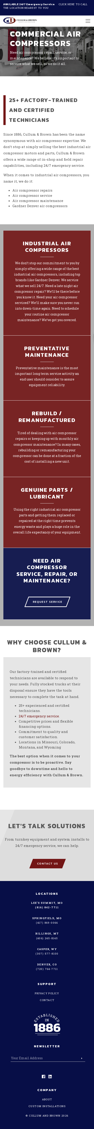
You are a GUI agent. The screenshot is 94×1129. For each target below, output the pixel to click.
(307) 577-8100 (47, 953)
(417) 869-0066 (47, 922)
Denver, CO (47, 964)
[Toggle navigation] (86, 21)
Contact (47, 1000)
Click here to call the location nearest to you (45, 6)
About (47, 1099)
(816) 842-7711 (47, 907)
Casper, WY (47, 949)
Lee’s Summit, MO (47, 902)
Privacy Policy (47, 993)
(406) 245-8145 (47, 938)
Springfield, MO (47, 918)
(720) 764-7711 (47, 969)
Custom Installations (47, 1106)
